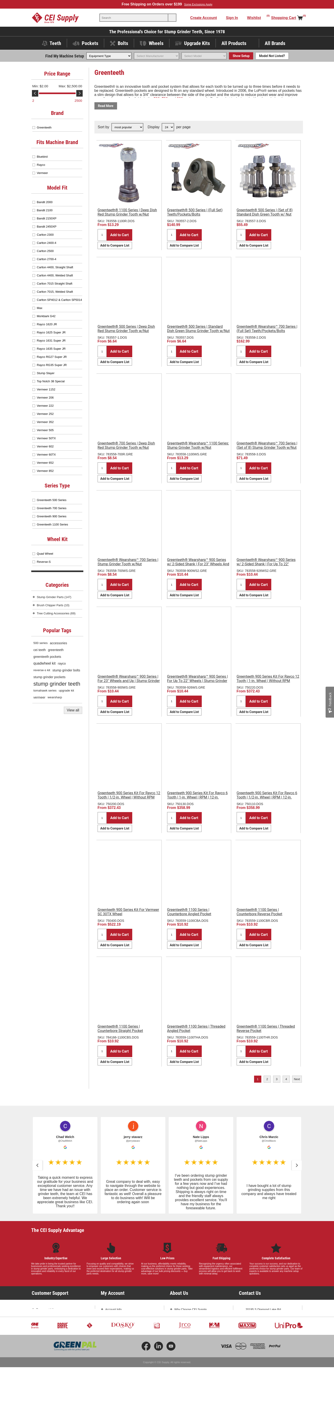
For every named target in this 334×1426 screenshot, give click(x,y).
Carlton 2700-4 (46, 259)
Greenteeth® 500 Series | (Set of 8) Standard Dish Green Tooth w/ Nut (265, 212)
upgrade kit (66, 690)
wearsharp (55, 697)
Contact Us (253, 1340)
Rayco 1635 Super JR (51, 348)
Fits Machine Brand (57, 142)
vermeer (40, 697)
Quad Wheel (45, 553)
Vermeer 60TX (46, 454)
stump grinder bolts (66, 670)
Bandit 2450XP (47, 226)
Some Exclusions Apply (198, 4)
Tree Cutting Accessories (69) (56, 613)
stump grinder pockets (50, 677)
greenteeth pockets (47, 656)
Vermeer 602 (45, 446)
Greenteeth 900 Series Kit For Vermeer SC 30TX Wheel (128, 912)
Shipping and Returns (50, 1333)
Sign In (232, 18)
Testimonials (182, 1317)
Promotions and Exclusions (54, 1341)
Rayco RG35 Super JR (52, 365)
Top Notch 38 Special (51, 381)
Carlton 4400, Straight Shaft (55, 267)
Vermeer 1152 (46, 389)
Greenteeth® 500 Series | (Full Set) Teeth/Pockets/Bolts (195, 212)
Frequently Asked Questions (54, 1325)
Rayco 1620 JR (47, 324)
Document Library (48, 1309)
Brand (57, 112)
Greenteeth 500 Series (52, 500)
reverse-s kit (42, 670)
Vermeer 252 (45, 414)
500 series (41, 643)
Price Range (57, 73)
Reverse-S (44, 561)
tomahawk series (45, 690)
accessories (58, 643)
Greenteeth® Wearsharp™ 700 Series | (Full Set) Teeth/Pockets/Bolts (267, 328)
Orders (109, 1317)
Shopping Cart (114, 1333)
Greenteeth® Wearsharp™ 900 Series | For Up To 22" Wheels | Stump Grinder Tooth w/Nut (197, 680)
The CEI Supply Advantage (57, 1230)
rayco (62, 663)
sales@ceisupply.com (260, 1332)
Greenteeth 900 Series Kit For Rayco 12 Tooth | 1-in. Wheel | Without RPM (268, 678)
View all (73, 710)
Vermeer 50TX (46, 438)
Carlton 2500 (45, 251)
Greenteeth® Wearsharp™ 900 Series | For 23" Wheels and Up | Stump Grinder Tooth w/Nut (129, 680)
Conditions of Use (48, 1357)
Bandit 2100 (45, 210)
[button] (37, 1165)
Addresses (112, 1325)
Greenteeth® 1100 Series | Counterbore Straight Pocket (120, 1028)
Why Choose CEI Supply (190, 1309)
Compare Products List (120, 1349)
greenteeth (56, 650)
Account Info (113, 1309)
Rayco (41, 164)
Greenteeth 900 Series (52, 516)
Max (40, 308)
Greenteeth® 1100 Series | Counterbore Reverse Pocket (259, 912)
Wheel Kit (57, 539)
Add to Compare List (114, 245)
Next (297, 1079)
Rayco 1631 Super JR (51, 340)
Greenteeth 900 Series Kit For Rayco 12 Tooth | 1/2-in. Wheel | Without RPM (129, 795)
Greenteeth (44, 127)
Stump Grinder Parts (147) (54, 597)
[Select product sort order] (127, 127)
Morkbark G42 (46, 316)
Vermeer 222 (45, 405)
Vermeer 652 (45, 462)
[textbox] (134, 17)
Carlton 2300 (45, 234)
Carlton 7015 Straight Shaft (54, 283)
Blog (177, 1325)
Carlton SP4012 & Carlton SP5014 (59, 300)
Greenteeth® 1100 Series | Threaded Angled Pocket (196, 1028)
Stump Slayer (46, 373)
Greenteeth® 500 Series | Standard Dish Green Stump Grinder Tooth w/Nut (198, 328)
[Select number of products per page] (168, 127)
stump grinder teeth (57, 684)
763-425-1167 (278, 1324)
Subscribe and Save (187, 1333)
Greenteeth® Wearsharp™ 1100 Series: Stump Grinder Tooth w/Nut (198, 445)
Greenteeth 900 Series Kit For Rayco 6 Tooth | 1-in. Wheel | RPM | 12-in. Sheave (197, 797)
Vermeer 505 (45, 430)
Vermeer (42, 173)
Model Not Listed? (272, 56)
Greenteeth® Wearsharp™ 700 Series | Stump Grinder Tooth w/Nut (128, 562)
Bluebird (42, 156)
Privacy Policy (45, 1349)
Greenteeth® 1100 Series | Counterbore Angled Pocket (189, 912)
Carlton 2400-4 (46, 243)
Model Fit (57, 187)
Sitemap (41, 1365)
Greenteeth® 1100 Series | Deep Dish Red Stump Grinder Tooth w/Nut (127, 212)
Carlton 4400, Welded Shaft (55, 275)
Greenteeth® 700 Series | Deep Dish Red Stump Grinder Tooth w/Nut (126, 445)
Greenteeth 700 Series (52, 508)
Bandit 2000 (45, 202)
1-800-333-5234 (256, 1324)
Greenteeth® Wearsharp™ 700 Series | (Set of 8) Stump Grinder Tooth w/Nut (267, 445)
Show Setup (241, 56)
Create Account (203, 18)
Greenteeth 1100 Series (52, 524)
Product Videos (46, 1317)
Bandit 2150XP (47, 218)
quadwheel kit (45, 663)
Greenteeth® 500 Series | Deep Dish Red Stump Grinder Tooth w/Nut (126, 328)
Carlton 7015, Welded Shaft (55, 291)
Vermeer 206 (45, 397)
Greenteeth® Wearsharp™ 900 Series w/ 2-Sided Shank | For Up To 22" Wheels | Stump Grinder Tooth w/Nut (266, 564)
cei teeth (40, 650)
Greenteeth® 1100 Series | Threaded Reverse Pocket (266, 1028)
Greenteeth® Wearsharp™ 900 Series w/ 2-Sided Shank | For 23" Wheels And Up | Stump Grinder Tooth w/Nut (198, 564)
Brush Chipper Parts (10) (53, 605)
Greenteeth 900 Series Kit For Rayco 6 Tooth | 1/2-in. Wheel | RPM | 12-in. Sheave (267, 797)
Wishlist (110, 1341)
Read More (105, 106)
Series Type (57, 485)
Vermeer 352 (45, 422)
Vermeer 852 (45, 471)
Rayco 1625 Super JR (51, 332)
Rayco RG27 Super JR (52, 357)
